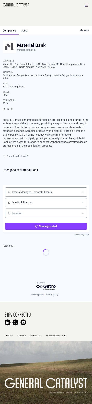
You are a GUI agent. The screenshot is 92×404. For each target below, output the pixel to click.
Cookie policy (52, 294)
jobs (24, 30)
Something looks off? (15, 156)
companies (9, 30)
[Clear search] (82, 192)
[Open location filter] (82, 213)
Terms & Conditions (55, 335)
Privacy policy (37, 294)
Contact (9, 335)
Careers (21, 335)
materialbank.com (26, 49)
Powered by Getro (81, 235)
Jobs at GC (35, 335)
